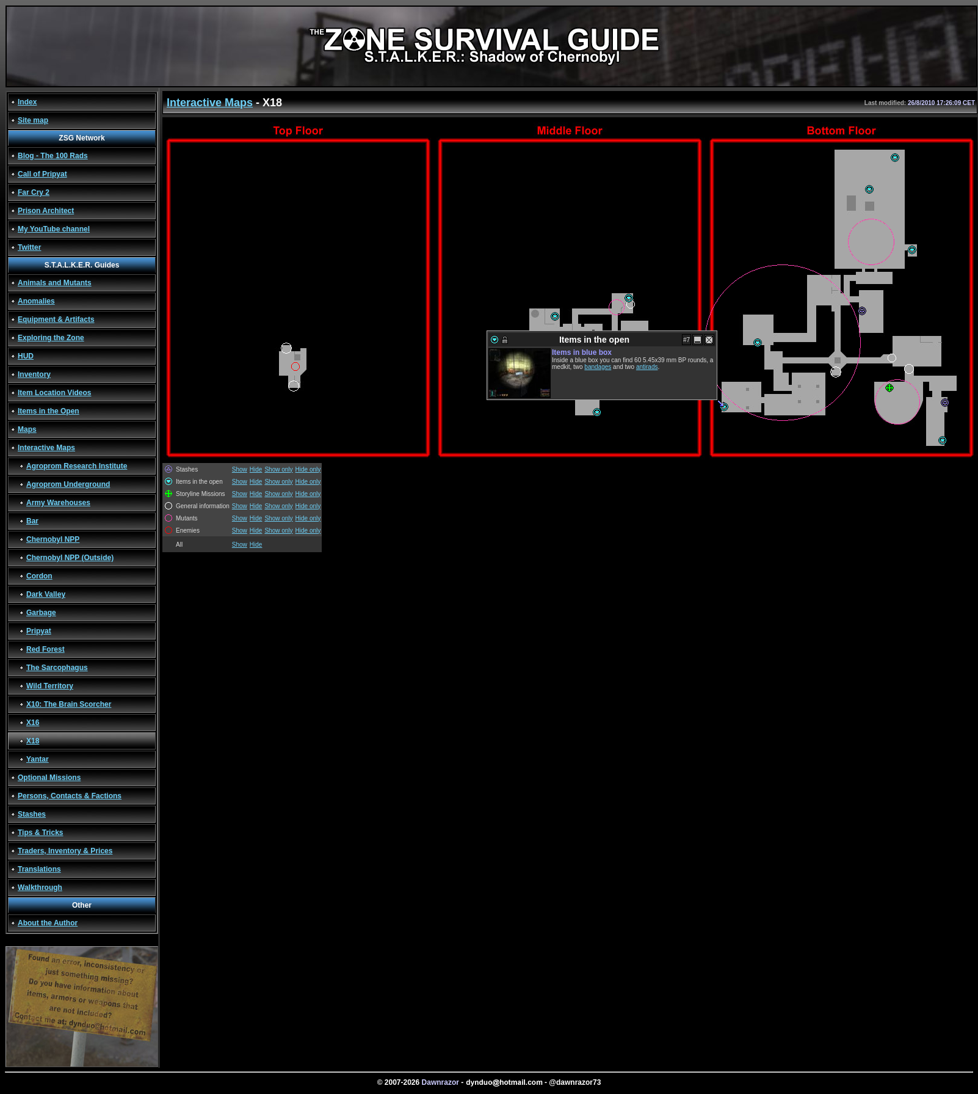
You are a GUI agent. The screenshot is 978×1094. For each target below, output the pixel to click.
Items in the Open (48, 411)
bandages (597, 366)
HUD (26, 356)
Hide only (308, 469)
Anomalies (36, 301)
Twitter (29, 247)
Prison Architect (46, 210)
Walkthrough (40, 887)
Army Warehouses (58, 502)
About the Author (48, 923)
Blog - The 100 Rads (53, 155)
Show (239, 469)
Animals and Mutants (55, 283)
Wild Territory (49, 686)
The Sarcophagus (57, 667)
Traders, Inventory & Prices (65, 851)
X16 (32, 722)
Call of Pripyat (42, 174)
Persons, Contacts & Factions (69, 796)
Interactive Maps (46, 447)
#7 (686, 340)
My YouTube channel (54, 229)
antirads (647, 366)
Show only (278, 469)
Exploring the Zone (51, 338)
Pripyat (38, 631)
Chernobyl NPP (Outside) (70, 557)
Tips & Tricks (40, 832)
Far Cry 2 (33, 192)
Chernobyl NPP (52, 539)
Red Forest (45, 649)
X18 (32, 741)
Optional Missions (49, 777)
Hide (256, 469)
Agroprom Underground (68, 484)
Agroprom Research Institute (76, 466)
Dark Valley (45, 594)
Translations (39, 869)
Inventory (34, 374)
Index (27, 102)
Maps (27, 429)
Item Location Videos (54, 392)
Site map (33, 120)
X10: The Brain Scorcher (68, 704)
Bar (32, 521)
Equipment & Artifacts (56, 319)
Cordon (39, 576)
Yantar (37, 759)
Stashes (32, 814)
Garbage (41, 612)
